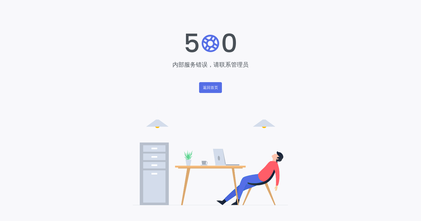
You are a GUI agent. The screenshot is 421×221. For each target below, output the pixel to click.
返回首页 (210, 87)
